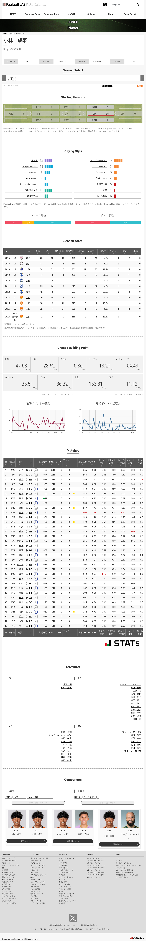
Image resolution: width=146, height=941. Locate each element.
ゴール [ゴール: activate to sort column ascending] (81, 251)
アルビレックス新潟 (37, 884)
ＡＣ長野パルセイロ (66, 870)
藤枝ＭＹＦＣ (35, 891)
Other (118, 854)
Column (91, 14)
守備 (105, 190)
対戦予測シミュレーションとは (127, 875)
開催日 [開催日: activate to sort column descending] (12, 463)
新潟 (21, 508)
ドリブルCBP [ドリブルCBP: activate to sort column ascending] (111, 463)
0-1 (30, 493)
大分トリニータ (36, 901)
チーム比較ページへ (38, 802)
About (110, 14)
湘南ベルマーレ (36, 879)
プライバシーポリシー (71, 925)
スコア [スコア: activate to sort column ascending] (29, 462)
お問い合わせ (93, 925)
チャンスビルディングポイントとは (56, 394)
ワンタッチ (30, 166)
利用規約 (52, 925)
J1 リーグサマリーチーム (96, 858)
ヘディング (30, 172)
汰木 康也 (66, 754)
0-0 (30, 508)
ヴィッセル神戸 (7, 894)
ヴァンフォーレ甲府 (37, 882)
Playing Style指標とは (113, 204)
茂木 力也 (136, 694)
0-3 (30, 470)
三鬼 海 (137, 691)
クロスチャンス (99, 166)
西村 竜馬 (136, 713)
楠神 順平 (66, 757)
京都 (21, 489)
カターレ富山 (35, 887)
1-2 (30, 550)
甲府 (21, 526)
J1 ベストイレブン (94, 863)
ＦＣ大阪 (62, 879)
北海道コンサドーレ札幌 (39, 858)
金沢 (21, 512)
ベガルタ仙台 (35, 863)
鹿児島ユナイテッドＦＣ (67, 901)
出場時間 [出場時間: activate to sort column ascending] (70, 251)
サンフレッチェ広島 (9, 898)
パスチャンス (100, 172)
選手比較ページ (27, 841)
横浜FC (20, 541)
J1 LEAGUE (6, 854)
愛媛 (21, 484)
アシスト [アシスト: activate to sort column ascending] (114, 251)
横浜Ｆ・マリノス (8, 879)
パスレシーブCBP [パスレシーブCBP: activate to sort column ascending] (121, 463)
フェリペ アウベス (131, 732)
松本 (21, 493)
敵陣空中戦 (32, 196)
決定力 (34, 160)
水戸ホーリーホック (9, 861)
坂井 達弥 (136, 716)
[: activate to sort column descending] (6, 251)
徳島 (21, 531)
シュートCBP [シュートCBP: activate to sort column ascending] (130, 463)
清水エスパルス (7, 882)
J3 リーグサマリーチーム (96, 872)
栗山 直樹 (136, 687)
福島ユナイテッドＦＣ (67, 858)
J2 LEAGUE (34, 854)
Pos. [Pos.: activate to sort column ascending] (51, 463)
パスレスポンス (30, 190)
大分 (28, 275)
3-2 (30, 531)
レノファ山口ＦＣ (65, 887)
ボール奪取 (102, 196)
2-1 (30, 479)
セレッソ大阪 (7, 891)
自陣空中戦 (102, 184)
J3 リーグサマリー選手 (95, 875)
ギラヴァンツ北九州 (66, 896)
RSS (139, 86)
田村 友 (137, 719)
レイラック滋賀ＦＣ (66, 877)
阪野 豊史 (136, 738)
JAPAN (71, 14)
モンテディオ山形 (36, 868)
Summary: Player (52, 14)
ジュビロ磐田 (35, 889)
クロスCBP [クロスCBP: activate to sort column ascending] (101, 463)
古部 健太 (136, 709)
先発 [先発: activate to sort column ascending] (48, 251)
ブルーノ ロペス (132, 751)
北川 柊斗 (136, 744)
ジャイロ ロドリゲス (130, 684)
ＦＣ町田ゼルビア (8, 875)
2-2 (30, 475)
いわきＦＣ (34, 870)
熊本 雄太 (136, 706)
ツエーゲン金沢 (64, 872)
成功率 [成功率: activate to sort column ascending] (103, 251)
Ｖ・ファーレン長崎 (9, 903)
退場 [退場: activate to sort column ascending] (136, 251)
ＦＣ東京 (5, 870)
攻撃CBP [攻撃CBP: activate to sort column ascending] (82, 463)
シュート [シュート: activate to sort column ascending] (92, 251)
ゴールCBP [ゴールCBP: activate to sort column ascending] (140, 463)
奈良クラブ (63, 882)
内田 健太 (66, 760)
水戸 (21, 470)
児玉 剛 (67, 684)
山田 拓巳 (136, 697)
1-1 (30, 503)
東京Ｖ (20, 564)
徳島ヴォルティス (36, 894)
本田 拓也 (66, 738)
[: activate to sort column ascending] (12, 251)
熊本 (21, 479)
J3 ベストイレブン (94, 877)
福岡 (21, 612)
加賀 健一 (136, 700)
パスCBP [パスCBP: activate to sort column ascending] (92, 463)
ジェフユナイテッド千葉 (10, 865)
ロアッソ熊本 (63, 898)
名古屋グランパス (8, 884)
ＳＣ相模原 (63, 865)
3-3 (30, 602)
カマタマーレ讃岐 (65, 889)
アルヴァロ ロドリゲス (60, 735)
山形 (28, 269)
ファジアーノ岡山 (8, 896)
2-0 (30, 484)
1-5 (30, 569)
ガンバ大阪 (6, 889)
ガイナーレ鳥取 (64, 884)
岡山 (21, 517)
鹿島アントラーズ (8, 858)
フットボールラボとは (123, 863)
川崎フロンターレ (8, 877)
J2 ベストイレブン (94, 870)
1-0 (30, 489)
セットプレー (29, 184)
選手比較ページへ (107, 802)
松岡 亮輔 (66, 732)
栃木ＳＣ (62, 861)
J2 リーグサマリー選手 (95, 868)
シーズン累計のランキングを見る (127, 394)
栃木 (21, 498)
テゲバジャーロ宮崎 (37, 903)
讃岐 (21, 593)
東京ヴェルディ (7, 872)
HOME (13, 14)
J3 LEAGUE (63, 854)
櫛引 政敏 (66, 687)
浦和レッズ (6, 863)
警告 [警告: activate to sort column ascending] (125, 251)
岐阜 (21, 536)
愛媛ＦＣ (62, 891)
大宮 (21, 503)
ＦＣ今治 (33, 896)
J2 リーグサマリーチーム (96, 865)
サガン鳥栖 (34, 898)
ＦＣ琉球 (62, 903)
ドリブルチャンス (98, 160)
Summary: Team (32, 14)
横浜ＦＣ (33, 877)
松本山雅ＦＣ (63, 868)
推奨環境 (59, 925)
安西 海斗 (66, 751)
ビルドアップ (100, 178)
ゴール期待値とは (122, 877)
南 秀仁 (67, 748)
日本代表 (119, 861)
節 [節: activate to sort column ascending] (6, 463)
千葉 (21, 522)
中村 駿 (67, 744)
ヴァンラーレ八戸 (36, 861)
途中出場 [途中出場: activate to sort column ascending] (59, 251)
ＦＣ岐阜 (62, 875)
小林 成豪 (66, 741)
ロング (32, 178)
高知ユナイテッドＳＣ (67, 894)
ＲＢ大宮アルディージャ (39, 875)
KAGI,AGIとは (120, 868)
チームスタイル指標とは (124, 872)
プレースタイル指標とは (124, 870)
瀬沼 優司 (136, 735)
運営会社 (84, 925)
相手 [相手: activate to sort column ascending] (20, 463)
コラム (118, 858)
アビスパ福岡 (7, 901)
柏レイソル (6, 868)
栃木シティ (34, 872)
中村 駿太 (136, 741)
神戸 (28, 258)
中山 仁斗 (136, 748)
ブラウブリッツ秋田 (37, 865)
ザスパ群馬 (63, 863)
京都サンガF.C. (7, 887)
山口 (28, 297)
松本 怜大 (136, 703)
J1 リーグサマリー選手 (95, 861)
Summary (90, 854)
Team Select (130, 14)
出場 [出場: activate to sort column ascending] (37, 251)
